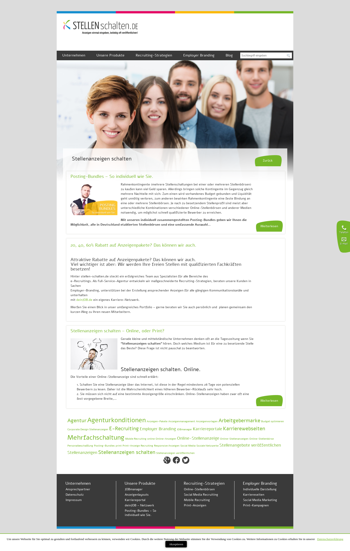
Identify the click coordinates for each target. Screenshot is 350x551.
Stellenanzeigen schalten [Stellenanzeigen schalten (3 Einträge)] (126, 452)
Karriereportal (135, 500)
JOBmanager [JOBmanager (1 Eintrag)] (184, 429)
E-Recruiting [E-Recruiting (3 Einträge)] (124, 428)
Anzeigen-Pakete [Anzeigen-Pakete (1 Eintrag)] (157, 421)
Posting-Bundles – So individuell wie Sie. (112, 176)
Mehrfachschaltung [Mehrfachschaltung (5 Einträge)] (95, 437)
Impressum (74, 500)
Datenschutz (75, 495)
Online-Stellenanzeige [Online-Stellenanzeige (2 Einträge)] (198, 438)
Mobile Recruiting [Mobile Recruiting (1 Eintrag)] (135, 439)
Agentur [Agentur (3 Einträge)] (76, 420)
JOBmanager (134, 489)
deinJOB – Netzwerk (139, 505)
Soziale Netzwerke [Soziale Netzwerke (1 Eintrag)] (207, 445)
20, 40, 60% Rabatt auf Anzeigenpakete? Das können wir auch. (133, 245)
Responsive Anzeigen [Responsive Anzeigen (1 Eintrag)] (166, 445)
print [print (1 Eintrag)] (119, 445)
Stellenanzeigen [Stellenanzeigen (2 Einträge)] (82, 452)
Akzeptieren (176, 544)
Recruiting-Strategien (154, 55)
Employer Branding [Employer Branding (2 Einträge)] (158, 429)
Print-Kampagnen (256, 505)
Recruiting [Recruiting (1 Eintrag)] (147, 445)
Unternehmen (73, 55)
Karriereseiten (253, 495)
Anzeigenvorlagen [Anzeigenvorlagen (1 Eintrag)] (207, 421)
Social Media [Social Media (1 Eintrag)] (188, 445)
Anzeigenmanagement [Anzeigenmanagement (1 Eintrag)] (181, 421)
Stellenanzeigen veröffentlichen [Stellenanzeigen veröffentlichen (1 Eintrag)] (175, 453)
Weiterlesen (269, 226)
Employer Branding (199, 55)
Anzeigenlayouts (137, 495)
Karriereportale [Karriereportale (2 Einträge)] (207, 429)
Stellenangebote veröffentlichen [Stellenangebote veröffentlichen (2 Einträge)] (250, 445)
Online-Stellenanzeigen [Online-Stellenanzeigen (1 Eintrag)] (234, 439)
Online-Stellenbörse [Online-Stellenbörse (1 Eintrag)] (261, 439)
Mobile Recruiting (197, 500)
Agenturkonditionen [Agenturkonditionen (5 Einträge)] (116, 420)
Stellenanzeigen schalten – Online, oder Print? (118, 331)
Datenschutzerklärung (330, 539)
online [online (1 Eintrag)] (151, 439)
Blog (229, 55)
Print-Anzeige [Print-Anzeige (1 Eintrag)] (131, 445)
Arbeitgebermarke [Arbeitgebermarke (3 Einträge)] (239, 420)
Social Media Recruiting (201, 495)
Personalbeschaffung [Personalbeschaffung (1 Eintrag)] (80, 445)
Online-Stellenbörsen (199, 489)
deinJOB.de (84, 300)
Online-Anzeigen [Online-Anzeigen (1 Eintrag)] (166, 439)
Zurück (268, 160)
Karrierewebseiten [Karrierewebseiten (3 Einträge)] (244, 428)
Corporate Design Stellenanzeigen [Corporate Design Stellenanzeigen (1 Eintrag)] (87, 429)
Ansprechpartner (78, 489)
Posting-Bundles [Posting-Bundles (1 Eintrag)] (104, 445)
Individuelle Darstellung (260, 489)
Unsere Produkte (110, 55)
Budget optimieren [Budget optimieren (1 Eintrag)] (272, 421)
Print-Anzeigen (195, 505)
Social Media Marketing (260, 500)
